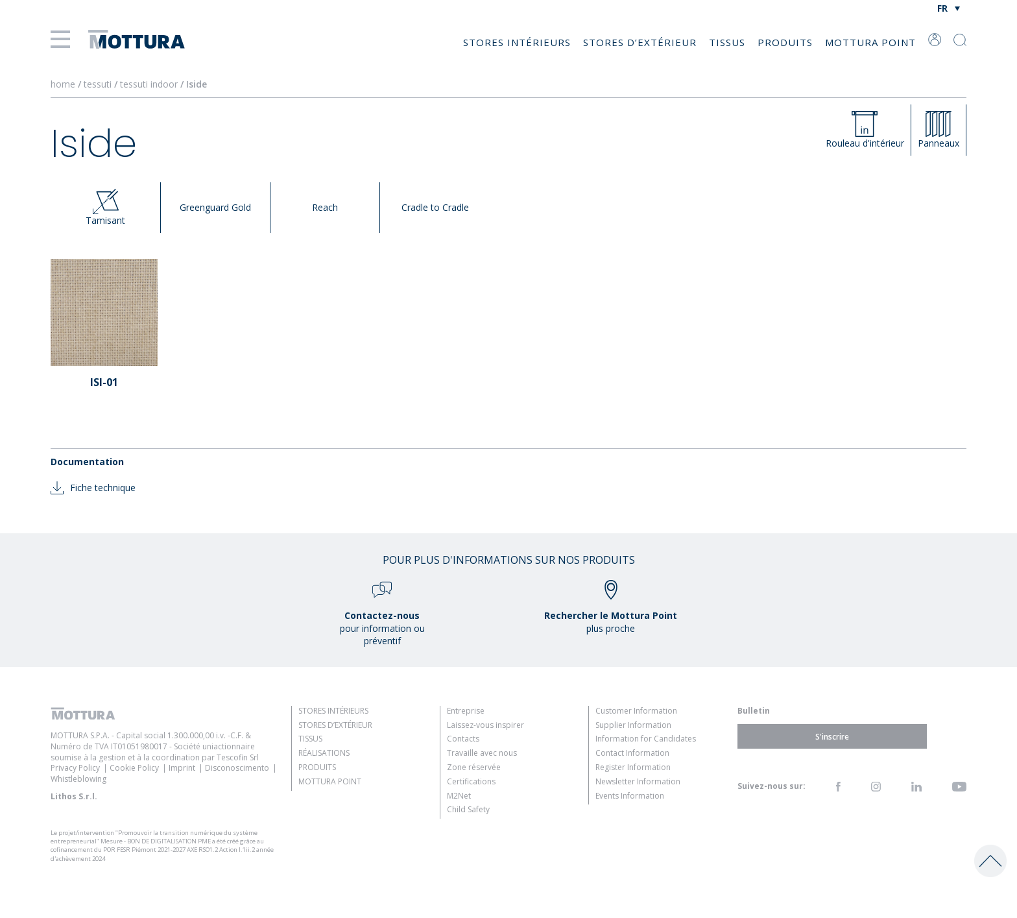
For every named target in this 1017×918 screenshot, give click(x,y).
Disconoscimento (237, 767)
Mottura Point (870, 42)
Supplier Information (633, 725)
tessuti (99, 84)
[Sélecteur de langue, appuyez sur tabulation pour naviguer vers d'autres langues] (948, 8)
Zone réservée (474, 767)
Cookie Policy (134, 767)
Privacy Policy (75, 767)
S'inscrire (832, 736)
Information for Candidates (645, 738)
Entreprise (466, 710)
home (63, 84)
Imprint (182, 767)
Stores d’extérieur (640, 42)
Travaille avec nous (482, 752)
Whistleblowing (78, 778)
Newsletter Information (637, 781)
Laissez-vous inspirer (485, 725)
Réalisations (324, 752)
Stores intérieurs (517, 42)
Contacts (463, 738)
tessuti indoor (150, 84)
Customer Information (636, 710)
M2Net (459, 795)
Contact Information (632, 752)
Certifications (471, 781)
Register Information (633, 767)
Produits (785, 42)
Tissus (727, 42)
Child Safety (468, 809)
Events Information (629, 795)
